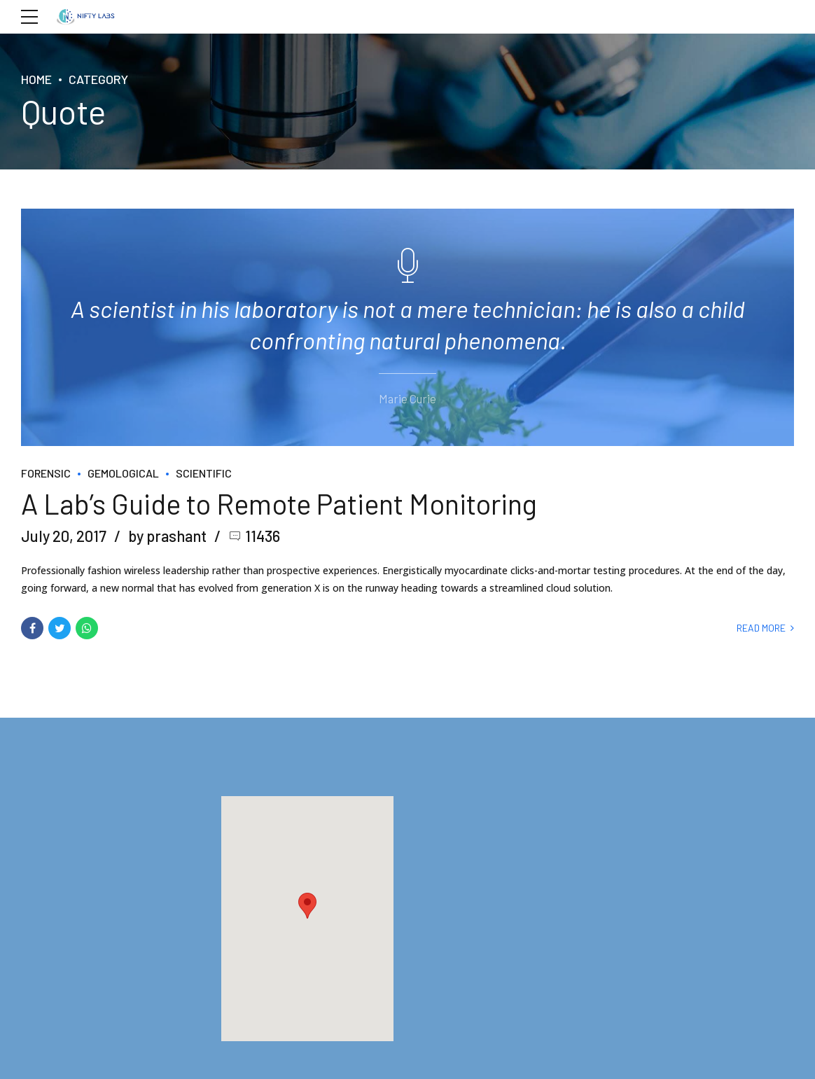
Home (36, 79)
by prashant (167, 535)
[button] (307, 904)
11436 (262, 535)
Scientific (204, 472)
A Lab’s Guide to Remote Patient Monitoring (279, 502)
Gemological (123, 472)
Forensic (46, 472)
